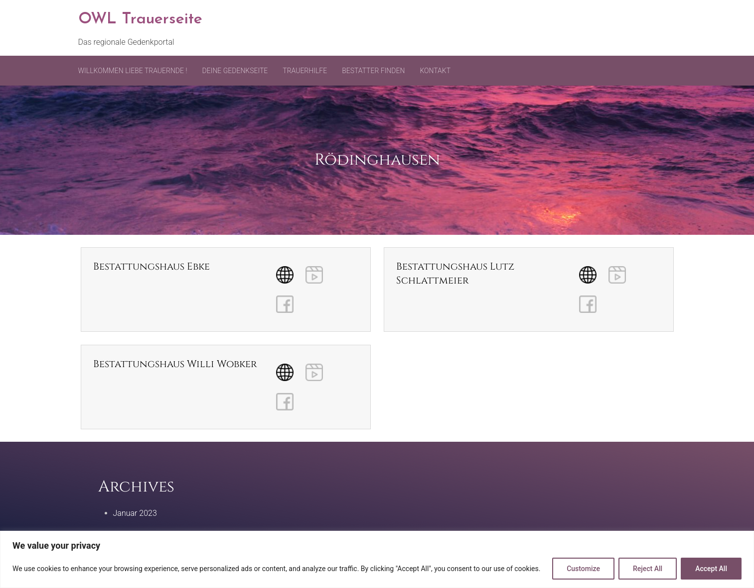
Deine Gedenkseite (235, 71)
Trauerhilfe (305, 71)
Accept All (711, 569)
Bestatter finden (373, 71)
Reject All (647, 569)
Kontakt (435, 71)
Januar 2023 (135, 513)
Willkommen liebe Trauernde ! (132, 71)
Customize (583, 569)
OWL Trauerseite (140, 19)
